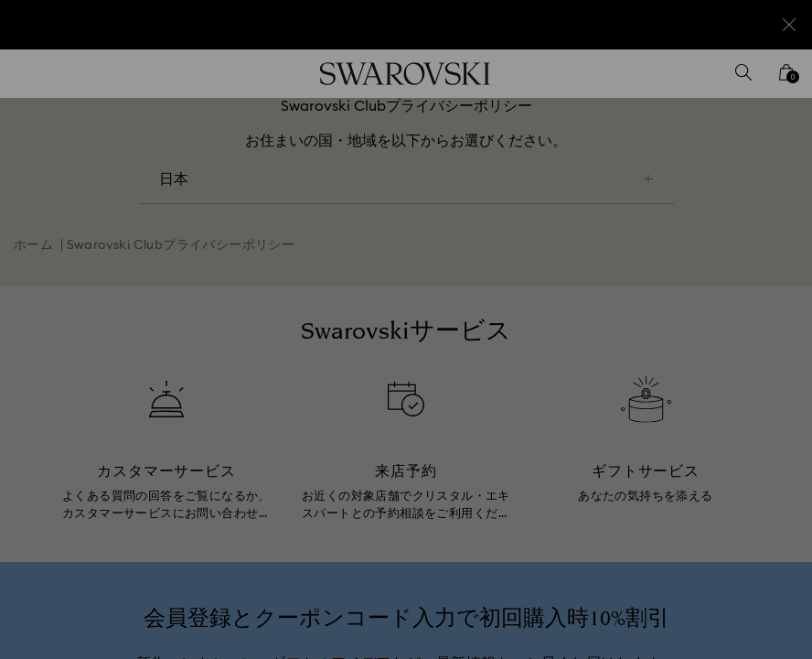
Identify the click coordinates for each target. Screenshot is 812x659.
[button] (706, 223)
